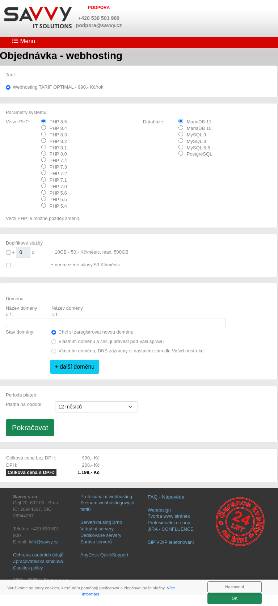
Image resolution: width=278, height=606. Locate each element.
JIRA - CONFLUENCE (171, 529)
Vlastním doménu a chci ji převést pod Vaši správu (111, 341)
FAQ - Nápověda (166, 497)
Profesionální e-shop (169, 522)
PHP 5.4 (54, 206)
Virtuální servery (97, 528)
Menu (23, 41)
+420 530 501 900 (98, 18)
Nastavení (234, 587)
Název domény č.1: (21, 311)
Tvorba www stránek (169, 516)
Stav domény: (20, 332)
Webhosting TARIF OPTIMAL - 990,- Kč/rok (58, 87)
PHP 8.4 (54, 128)
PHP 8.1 (54, 148)
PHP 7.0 (54, 186)
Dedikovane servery (100, 535)
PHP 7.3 (54, 167)
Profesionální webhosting (106, 496)
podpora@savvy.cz (99, 25)
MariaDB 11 (195, 121)
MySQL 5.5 (194, 148)
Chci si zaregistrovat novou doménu (96, 332)
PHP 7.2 (54, 173)
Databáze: (153, 121)
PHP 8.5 (54, 121)
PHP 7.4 (54, 160)
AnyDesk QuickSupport (104, 555)
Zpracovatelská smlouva (38, 561)
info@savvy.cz (43, 541)
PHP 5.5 (54, 199)
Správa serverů (96, 541)
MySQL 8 (192, 141)
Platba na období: (24, 404)
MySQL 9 (192, 134)
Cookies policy (28, 568)
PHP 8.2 (54, 141)
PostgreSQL (195, 154)
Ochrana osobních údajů (38, 555)
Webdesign (159, 510)
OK (235, 598)
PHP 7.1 (54, 180)
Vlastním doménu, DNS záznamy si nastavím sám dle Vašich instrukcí (132, 350)
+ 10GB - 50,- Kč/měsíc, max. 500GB (90, 252)
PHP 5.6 (54, 193)
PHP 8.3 (54, 134)
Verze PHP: (18, 121)
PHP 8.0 (54, 154)
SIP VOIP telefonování (171, 542)
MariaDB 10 (195, 128)
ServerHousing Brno (101, 522)
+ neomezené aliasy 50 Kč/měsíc (85, 264)
